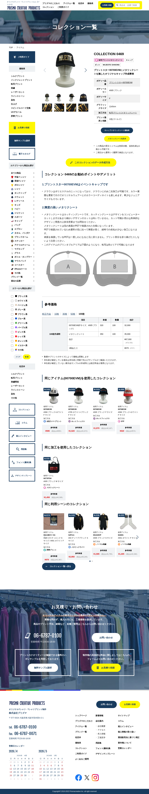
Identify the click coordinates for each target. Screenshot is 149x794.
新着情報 (99, 715)
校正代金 (46, 314)
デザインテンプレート (105, 754)
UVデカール (16, 112)
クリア (18, 357)
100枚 (82, 314)
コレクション (48, 7)
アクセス (101, 730)
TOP (11, 47)
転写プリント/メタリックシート (123, 113)
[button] (86, 70)
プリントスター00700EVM (120, 82)
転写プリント (17, 84)
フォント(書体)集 (103, 748)
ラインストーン (18, 96)
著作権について (125, 743)
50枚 (73, 314)
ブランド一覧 (81, 732)
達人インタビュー (125, 726)
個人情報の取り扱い (126, 732)
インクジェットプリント (21, 80)
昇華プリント (17, 116)
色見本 (81, 3)
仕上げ (14, 104)
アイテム (20, 47)
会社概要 (101, 726)
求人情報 (101, 734)
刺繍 (13, 88)
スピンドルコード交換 (20, 108)
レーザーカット (18, 92)
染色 (13, 100)
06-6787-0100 (47, 636)
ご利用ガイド (63, 7)
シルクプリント (18, 76)
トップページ (81, 715)
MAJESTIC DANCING (111, 65)
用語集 (98, 743)
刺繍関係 (15, 382)
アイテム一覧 (69, 3)
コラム (121, 721)
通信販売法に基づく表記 (128, 737)
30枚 (64, 314)
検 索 (26, 357)
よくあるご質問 (82, 759)
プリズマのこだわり (51, 3)
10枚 (56, 314)
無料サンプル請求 (43, 668)
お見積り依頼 (107, 5)
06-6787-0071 (25, 733)
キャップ (129, 60)
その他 (14, 398)
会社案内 (99, 721)
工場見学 (101, 737)
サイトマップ (124, 715)
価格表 (90, 3)
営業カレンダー (125, 748)
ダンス (97, 65)
